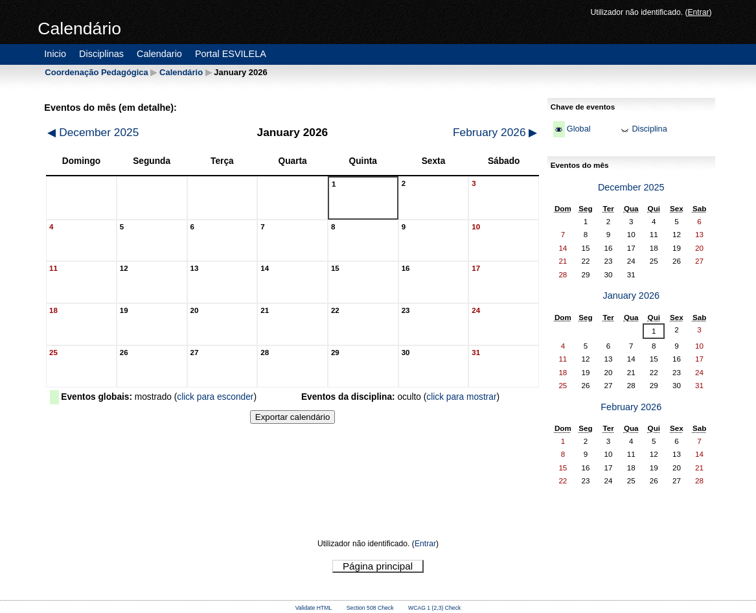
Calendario (159, 54)
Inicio (55, 54)
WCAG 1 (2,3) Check (434, 608)
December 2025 (93, 132)
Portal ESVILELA (230, 54)
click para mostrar (461, 397)
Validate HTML (313, 608)
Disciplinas (101, 54)
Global (579, 128)
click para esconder (215, 397)
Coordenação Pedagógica (96, 72)
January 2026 (630, 295)
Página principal (378, 566)
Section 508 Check (370, 608)
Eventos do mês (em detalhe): (110, 107)
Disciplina (649, 128)
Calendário (181, 72)
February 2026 (495, 132)
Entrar (698, 12)
